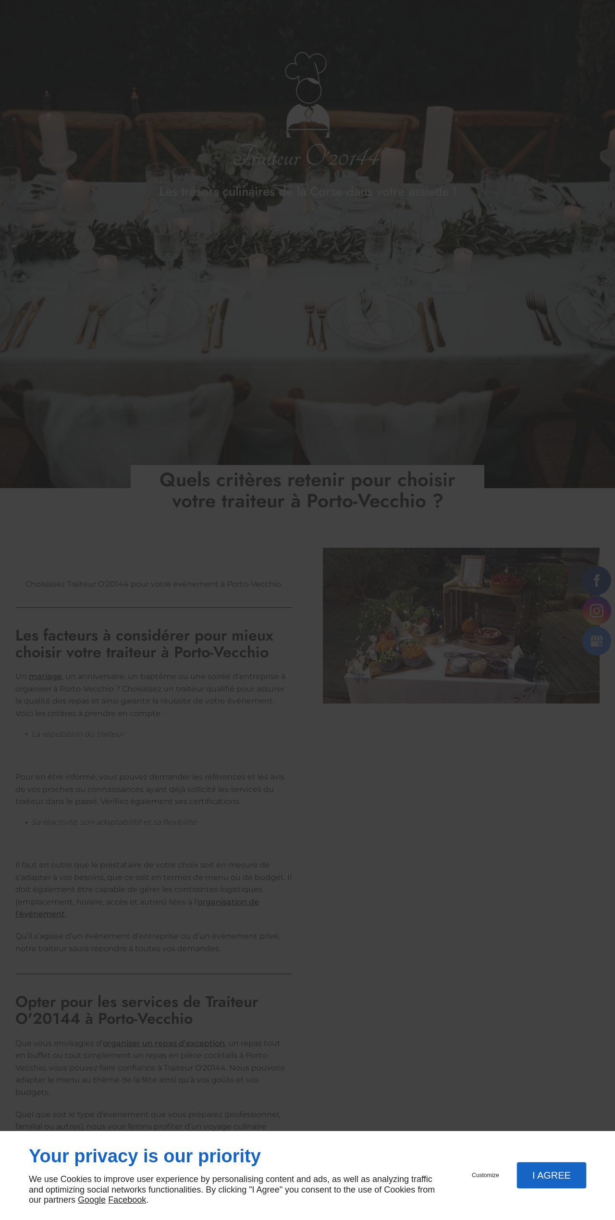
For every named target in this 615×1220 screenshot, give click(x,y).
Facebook (127, 1200)
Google (92, 1200)
